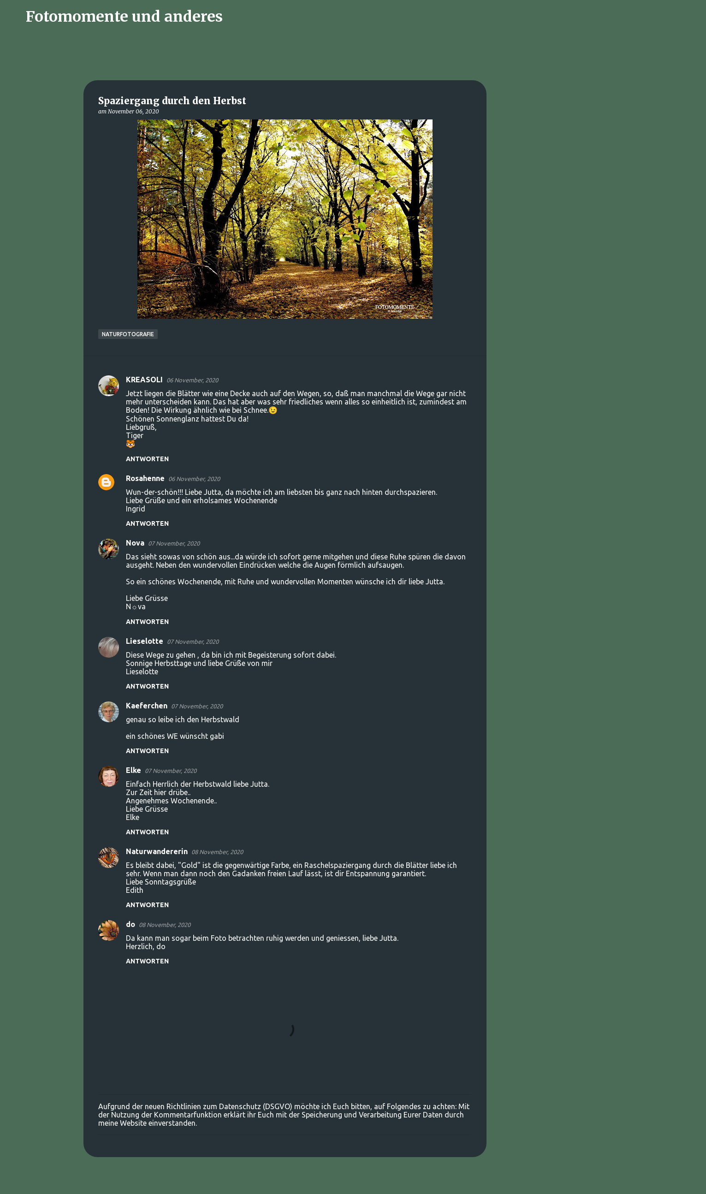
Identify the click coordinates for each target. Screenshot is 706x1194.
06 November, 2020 (192, 380)
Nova (135, 543)
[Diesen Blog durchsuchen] (650, 17)
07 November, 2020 (174, 543)
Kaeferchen (146, 705)
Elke (133, 770)
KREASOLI (144, 379)
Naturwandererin (157, 851)
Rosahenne (145, 478)
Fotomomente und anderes (124, 16)
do (130, 924)
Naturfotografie (128, 334)
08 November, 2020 (217, 852)
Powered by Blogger (353, 1181)
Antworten (147, 459)
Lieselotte (144, 641)
